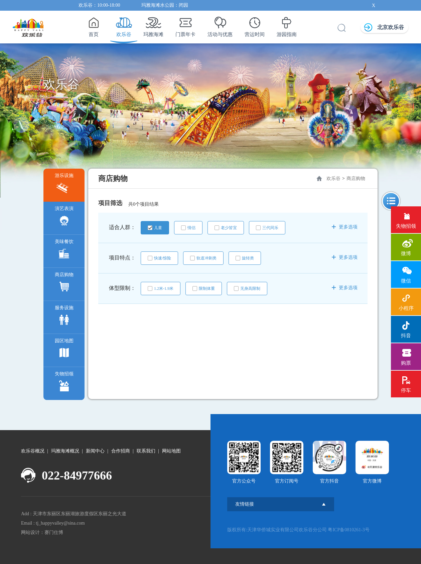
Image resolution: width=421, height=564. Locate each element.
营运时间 (255, 25)
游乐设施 (64, 184)
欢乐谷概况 (32, 450)
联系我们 (146, 450)
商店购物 (64, 283)
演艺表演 (64, 217)
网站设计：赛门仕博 (42, 532)
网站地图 (171, 450)
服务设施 (64, 316)
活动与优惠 (220, 25)
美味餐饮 (64, 250)
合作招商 (120, 450)
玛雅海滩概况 (65, 450)
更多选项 (345, 226)
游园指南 (287, 25)
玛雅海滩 (153, 25)
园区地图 (64, 349)
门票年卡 (185, 25)
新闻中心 (95, 450)
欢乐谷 (124, 25)
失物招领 (64, 382)
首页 (93, 25)
